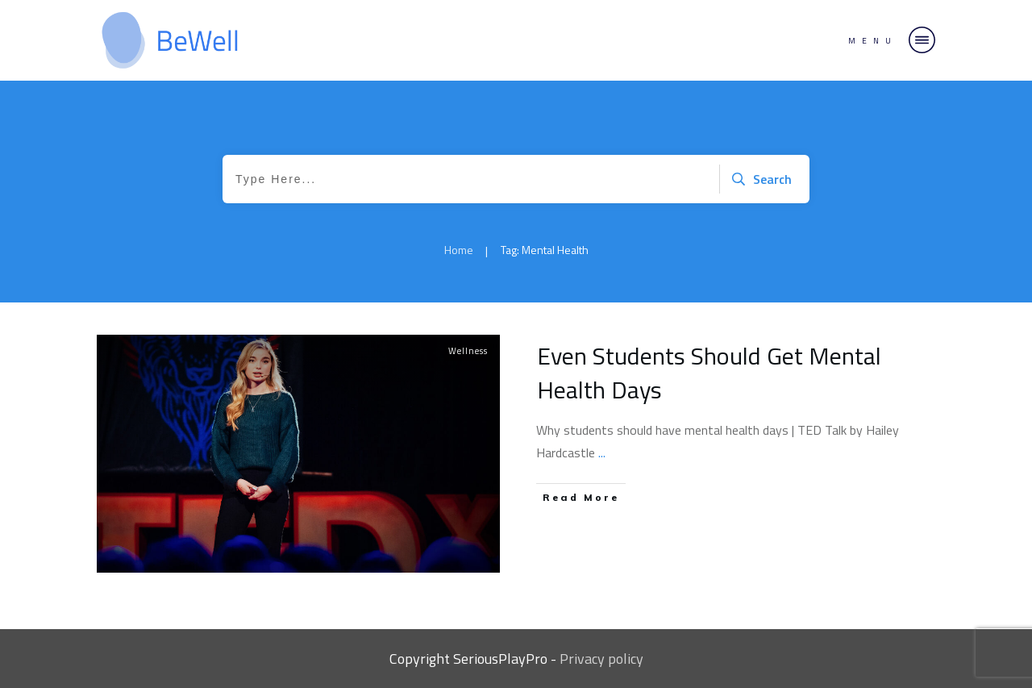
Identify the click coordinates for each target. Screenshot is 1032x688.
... (601, 452)
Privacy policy (601, 658)
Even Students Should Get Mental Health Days (709, 372)
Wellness (468, 350)
